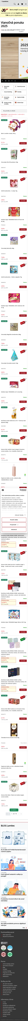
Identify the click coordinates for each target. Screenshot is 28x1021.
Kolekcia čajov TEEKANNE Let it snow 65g (11, 392)
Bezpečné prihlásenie (8, 936)
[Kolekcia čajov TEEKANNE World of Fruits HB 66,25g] (14, 212)
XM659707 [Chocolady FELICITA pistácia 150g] (3, 167)
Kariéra (4, 1016)
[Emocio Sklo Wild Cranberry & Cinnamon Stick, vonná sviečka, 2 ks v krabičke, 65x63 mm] (14, 701)
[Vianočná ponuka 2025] (7, 87)
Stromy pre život (7, 992)
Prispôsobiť (14, 524)
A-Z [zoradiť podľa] (8, 116)
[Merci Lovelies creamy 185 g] (14, 126)
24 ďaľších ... (14, 810)
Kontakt (5, 1003)
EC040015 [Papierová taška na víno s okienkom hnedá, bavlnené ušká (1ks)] (3, 771)
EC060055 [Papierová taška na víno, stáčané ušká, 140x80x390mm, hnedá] (3, 483)
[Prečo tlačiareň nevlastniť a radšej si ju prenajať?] (14, 863)
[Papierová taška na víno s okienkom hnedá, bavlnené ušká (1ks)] (14, 758)
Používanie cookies (7, 1011)
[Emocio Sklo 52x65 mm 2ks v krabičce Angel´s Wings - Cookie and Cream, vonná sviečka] (14, 557)
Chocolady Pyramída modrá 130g (9, 363)
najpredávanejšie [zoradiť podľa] (12, 114)
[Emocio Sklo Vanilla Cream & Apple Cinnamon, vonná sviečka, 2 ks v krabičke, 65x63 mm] (14, 441)
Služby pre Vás (6, 981)
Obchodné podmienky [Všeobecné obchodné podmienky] (8, 1007)
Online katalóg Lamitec (8, 964)
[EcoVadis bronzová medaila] (3, 948)
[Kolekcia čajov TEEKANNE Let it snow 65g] (14, 384)
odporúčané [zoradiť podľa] (4, 114)
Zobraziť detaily (19, 515)
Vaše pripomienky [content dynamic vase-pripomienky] (7, 974)
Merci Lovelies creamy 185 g (8, 133)
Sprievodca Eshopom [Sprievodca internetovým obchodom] (8, 965)
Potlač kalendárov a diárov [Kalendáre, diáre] (9, 987)
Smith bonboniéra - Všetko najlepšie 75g (11, 277)
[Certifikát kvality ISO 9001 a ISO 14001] (3, 954)
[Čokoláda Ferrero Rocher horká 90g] (14, 730)
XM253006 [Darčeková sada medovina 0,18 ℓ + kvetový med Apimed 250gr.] (3, 426)
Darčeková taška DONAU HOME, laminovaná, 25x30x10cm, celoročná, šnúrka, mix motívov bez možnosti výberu (13, 537)
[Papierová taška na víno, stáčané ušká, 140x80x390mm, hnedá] (14, 470)
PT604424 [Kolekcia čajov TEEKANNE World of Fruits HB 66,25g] (3, 225)
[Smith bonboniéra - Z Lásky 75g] (14, 183)
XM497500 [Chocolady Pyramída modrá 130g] (3, 368)
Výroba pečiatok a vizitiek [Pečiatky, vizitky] (9, 989)
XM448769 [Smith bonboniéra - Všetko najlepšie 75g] (3, 282)
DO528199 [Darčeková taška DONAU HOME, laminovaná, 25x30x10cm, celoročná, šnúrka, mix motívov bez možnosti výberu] (3, 541)
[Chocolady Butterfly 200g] (14, 240)
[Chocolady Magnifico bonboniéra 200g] (14, 327)
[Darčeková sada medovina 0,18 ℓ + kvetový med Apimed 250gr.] (14, 413)
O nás (4, 1002)
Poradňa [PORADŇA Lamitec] (5, 969)
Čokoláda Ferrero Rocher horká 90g (10, 737)
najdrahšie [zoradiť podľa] (4, 116)
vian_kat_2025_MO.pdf (8, 30)
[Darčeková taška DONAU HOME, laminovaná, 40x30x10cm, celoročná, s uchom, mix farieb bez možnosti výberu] (14, 585)
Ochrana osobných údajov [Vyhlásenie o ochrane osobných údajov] (9, 1009)
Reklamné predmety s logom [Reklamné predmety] (10, 985)
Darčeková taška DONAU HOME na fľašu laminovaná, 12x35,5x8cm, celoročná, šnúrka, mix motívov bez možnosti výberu (13, 681)
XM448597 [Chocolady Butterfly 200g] (3, 253)
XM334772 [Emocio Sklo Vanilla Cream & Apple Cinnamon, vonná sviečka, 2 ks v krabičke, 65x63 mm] (3, 454)
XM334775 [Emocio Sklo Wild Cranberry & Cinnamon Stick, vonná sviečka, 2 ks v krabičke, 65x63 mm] (3, 714)
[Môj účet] (18, 3)
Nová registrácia (7, 934)
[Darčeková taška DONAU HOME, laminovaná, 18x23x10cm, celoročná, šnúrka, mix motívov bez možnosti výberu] (14, 643)
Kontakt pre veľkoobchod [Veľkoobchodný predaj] (9, 1005)
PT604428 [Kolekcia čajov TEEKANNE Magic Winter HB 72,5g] (3, 627)
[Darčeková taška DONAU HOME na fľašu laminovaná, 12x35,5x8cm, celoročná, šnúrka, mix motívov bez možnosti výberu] (14, 672)
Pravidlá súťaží (6, 1012)
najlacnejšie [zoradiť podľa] (21, 114)
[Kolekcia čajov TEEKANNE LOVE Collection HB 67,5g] (14, 298)
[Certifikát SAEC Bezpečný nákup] (4, 943)
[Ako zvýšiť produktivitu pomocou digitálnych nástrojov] (14, 912)
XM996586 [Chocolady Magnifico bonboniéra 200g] (3, 340)
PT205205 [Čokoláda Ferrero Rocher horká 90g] (3, 743)
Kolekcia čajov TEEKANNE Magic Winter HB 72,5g (13, 622)
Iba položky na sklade (9, 111)
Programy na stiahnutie (9, 972)
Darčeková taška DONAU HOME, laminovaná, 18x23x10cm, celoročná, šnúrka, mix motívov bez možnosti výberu (13, 652)
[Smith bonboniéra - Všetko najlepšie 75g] (14, 269)
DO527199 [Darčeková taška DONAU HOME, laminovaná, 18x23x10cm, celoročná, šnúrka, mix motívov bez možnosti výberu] (3, 656)
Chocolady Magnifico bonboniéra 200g (11, 334)
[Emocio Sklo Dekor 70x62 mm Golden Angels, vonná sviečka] (14, 787)
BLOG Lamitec (8, 825)
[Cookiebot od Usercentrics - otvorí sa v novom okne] (20, 490)
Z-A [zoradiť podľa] (11, 116)
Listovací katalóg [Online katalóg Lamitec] (7, 971)
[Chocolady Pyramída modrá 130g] (14, 355)
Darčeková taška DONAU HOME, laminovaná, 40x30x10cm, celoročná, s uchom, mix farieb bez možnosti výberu (13, 595)
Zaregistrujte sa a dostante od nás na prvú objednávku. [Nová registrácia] (14, 12)
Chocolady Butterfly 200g (7, 248)
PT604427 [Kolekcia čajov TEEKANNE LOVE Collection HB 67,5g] (3, 311)
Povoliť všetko (14, 519)
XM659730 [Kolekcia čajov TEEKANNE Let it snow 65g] (3, 397)
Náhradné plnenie (7, 991)
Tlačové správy (6, 1014)
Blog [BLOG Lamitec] (4, 967)
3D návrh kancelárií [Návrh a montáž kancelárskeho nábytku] (8, 983)
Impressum (17, 1019)
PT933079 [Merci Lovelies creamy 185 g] (3, 138)
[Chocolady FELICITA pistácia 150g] (14, 154)
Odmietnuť (14, 529)
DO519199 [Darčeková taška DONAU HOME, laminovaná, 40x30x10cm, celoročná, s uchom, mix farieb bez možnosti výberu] (3, 598)
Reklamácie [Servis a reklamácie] (6, 976)
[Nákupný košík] (22, 3)
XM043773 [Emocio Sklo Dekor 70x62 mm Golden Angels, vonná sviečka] (3, 800)
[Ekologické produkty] (25, 475)
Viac (25, 928)
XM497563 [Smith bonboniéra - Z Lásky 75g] (3, 196)
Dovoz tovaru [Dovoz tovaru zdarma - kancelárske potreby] (6, 994)
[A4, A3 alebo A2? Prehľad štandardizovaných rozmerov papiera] (14, 838)
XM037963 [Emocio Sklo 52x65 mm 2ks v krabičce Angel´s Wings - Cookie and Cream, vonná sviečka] (3, 570)
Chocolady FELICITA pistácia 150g (9, 162)
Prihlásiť (23, 1019)
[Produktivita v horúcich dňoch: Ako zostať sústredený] (14, 887)
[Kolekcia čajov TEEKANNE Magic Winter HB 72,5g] (14, 614)
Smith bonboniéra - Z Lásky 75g (9, 191)
